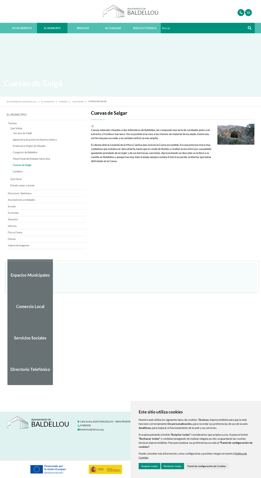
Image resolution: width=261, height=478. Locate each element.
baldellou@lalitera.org (91, 429)
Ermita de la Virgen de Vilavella (29, 145)
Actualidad (113, 28)
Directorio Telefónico (20, 193)
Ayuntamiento (22, 28)
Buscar (248, 29)
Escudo (12, 206)
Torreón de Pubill (22, 133)
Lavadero (18, 171)
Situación (13, 219)
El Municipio (52, 28)
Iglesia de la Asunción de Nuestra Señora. (35, 139)
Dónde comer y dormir (22, 185)
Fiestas (12, 239)
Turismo (63, 101)
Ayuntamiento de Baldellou (22, 101)
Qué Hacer (16, 179)
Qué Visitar (78, 101)
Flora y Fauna (15, 232)
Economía (13, 212)
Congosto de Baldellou (25, 152)
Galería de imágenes (18, 245)
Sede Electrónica (144, 28)
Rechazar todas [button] (172, 466)
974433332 (84, 425)
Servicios (83, 28)
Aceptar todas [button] (149, 466)
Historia (12, 226)
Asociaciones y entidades (21, 199)
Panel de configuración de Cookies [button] (206, 466)
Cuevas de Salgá (22, 165)
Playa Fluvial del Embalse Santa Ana (31, 158)
